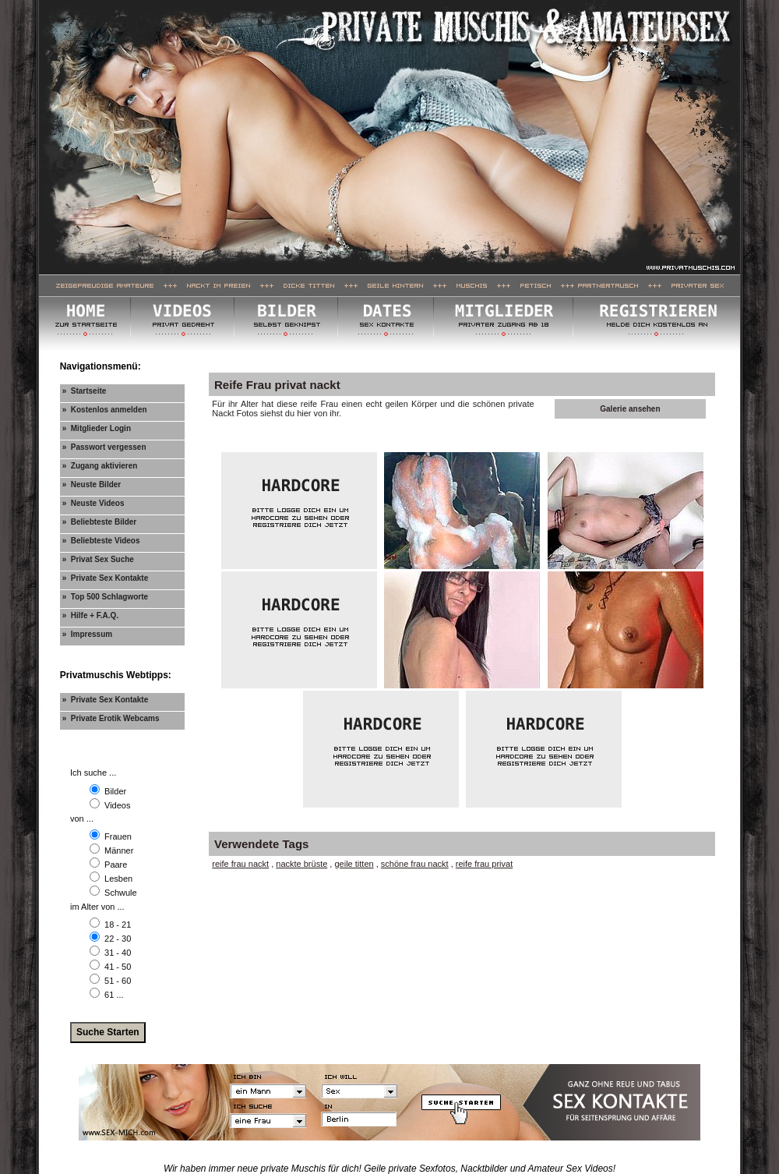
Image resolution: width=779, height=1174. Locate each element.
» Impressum (87, 634)
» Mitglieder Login (96, 428)
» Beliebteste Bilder (99, 522)
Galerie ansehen (630, 409)
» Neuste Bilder (92, 484)
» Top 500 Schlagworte (105, 596)
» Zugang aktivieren (100, 465)
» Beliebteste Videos (101, 540)
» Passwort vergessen (104, 447)
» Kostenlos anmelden (104, 409)
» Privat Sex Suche (98, 559)
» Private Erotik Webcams (111, 718)
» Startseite (84, 391)
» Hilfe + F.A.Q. (90, 615)
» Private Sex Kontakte (105, 578)
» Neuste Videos (93, 503)
